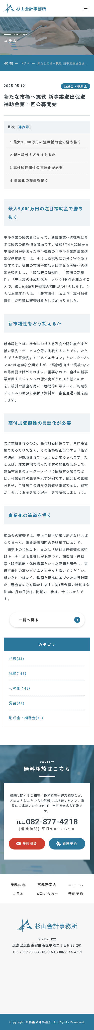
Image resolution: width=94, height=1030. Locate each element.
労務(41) (16, 703)
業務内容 (18, 884)
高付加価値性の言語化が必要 (36, 167)
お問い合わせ (47, 893)
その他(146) (19, 688)
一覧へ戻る (49, 620)
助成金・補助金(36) (26, 717)
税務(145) (17, 673)
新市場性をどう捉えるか (33, 154)
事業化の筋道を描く (29, 180)
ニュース (75, 884)
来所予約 (75, 893)
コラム (25, 63)
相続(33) (16, 658)
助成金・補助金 (75, 86)
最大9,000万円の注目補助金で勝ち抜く (45, 141)
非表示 (24, 127)
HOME (8, 63)
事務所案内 (47, 884)
